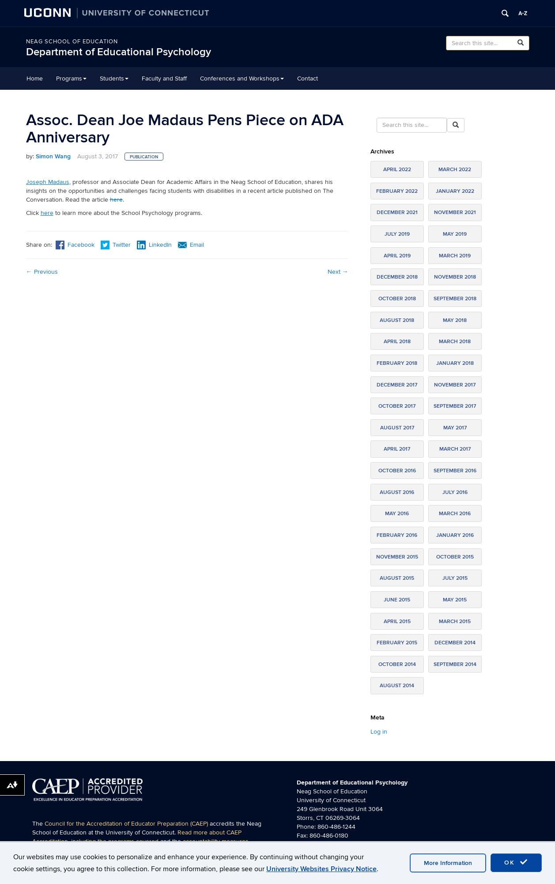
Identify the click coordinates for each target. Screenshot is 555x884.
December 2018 (397, 277)
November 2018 (455, 277)
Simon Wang (53, 156)
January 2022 (455, 191)
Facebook (75, 245)
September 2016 (455, 470)
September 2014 (455, 664)
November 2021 (455, 212)
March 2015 (455, 621)
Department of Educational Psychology (118, 52)
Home (34, 78)
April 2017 (397, 449)
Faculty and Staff (164, 78)
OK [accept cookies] (516, 862)
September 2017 (455, 406)
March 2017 (455, 449)
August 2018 (397, 320)
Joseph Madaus (47, 182)
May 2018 (455, 320)
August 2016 (397, 492)
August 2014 (397, 685)
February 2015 (397, 642)
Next (338, 272)
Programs (71, 78)
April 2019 (397, 256)
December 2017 (397, 385)
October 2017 (396, 406)
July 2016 (455, 492)
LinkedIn (154, 245)
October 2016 (397, 470)
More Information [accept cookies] (448, 863)
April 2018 (397, 341)
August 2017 (397, 428)
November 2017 (455, 385)
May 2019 (455, 234)
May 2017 (455, 428)
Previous (42, 272)
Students (114, 78)
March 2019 (455, 256)
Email (191, 245)
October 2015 (455, 557)
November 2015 (397, 557)
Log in (378, 731)
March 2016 (455, 513)
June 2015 (397, 600)
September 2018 (455, 298)
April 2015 (397, 621)
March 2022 (454, 169)
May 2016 (397, 513)
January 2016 (455, 535)
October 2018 (397, 298)
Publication (144, 157)
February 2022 (397, 191)
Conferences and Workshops (242, 78)
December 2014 (455, 642)
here (116, 199)
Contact (307, 78)
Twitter (116, 245)
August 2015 (397, 578)
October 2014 (397, 664)
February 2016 (397, 535)
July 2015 (455, 578)
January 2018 (455, 363)
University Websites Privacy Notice (321, 869)
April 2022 (397, 169)
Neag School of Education (72, 41)
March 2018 (455, 341)
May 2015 (455, 600)
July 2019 (397, 234)
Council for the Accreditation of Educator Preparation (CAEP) (126, 823)
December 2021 (397, 212)
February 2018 (397, 363)
